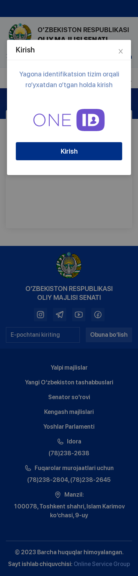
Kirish (69, 151)
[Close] (120, 50)
